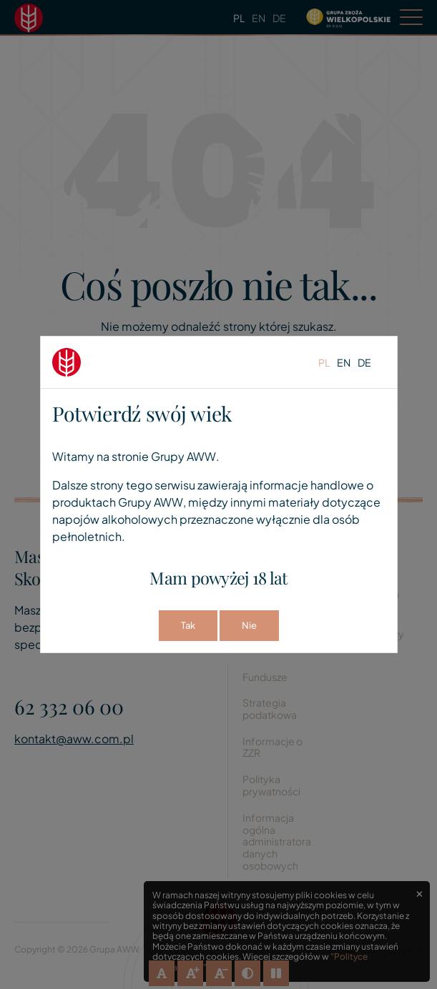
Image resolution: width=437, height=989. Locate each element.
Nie (249, 625)
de (364, 362)
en (343, 362)
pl (324, 362)
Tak (188, 625)
